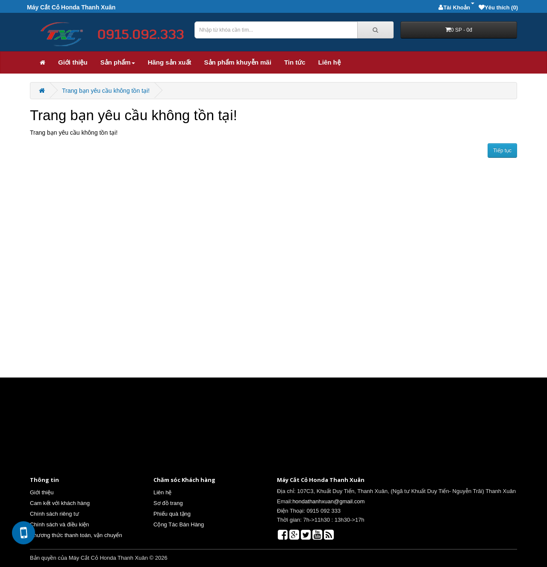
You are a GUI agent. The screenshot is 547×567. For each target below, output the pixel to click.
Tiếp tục (502, 151)
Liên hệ (329, 62)
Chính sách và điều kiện (59, 524)
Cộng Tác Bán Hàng (178, 524)
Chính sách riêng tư (54, 514)
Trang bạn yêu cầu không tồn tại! (106, 90)
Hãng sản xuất (169, 62)
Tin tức (295, 62)
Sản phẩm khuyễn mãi (237, 62)
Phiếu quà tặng (172, 514)
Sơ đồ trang (168, 503)
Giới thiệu (73, 62)
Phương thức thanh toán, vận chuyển (76, 535)
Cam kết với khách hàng (60, 503)
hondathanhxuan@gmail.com (328, 501)
